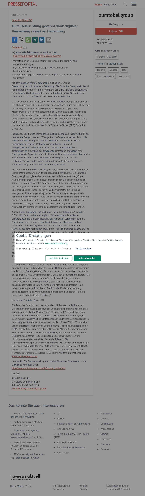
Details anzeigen (83, 248)
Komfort (39, 248)
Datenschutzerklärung (56, 243)
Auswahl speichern (58, 258)
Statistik (52, 248)
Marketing (66, 248)
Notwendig (24, 248)
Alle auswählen (87, 258)
